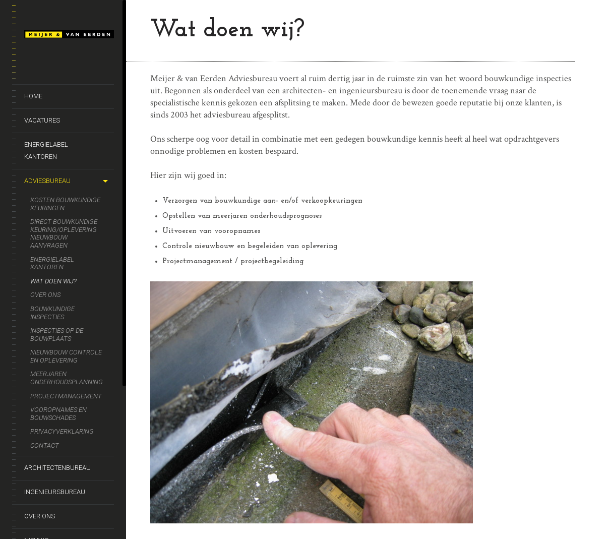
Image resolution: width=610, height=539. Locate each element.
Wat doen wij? (53, 281)
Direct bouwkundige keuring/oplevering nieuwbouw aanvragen (63, 233)
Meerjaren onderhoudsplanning (66, 378)
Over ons (45, 294)
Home (33, 96)
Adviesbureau (47, 181)
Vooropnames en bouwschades (58, 414)
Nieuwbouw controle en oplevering (66, 356)
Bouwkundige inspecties (52, 313)
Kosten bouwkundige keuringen (65, 204)
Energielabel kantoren (46, 150)
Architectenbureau (57, 467)
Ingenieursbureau (54, 492)
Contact (44, 445)
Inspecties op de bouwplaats (56, 334)
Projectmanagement (66, 396)
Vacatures (42, 120)
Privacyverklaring (62, 431)
